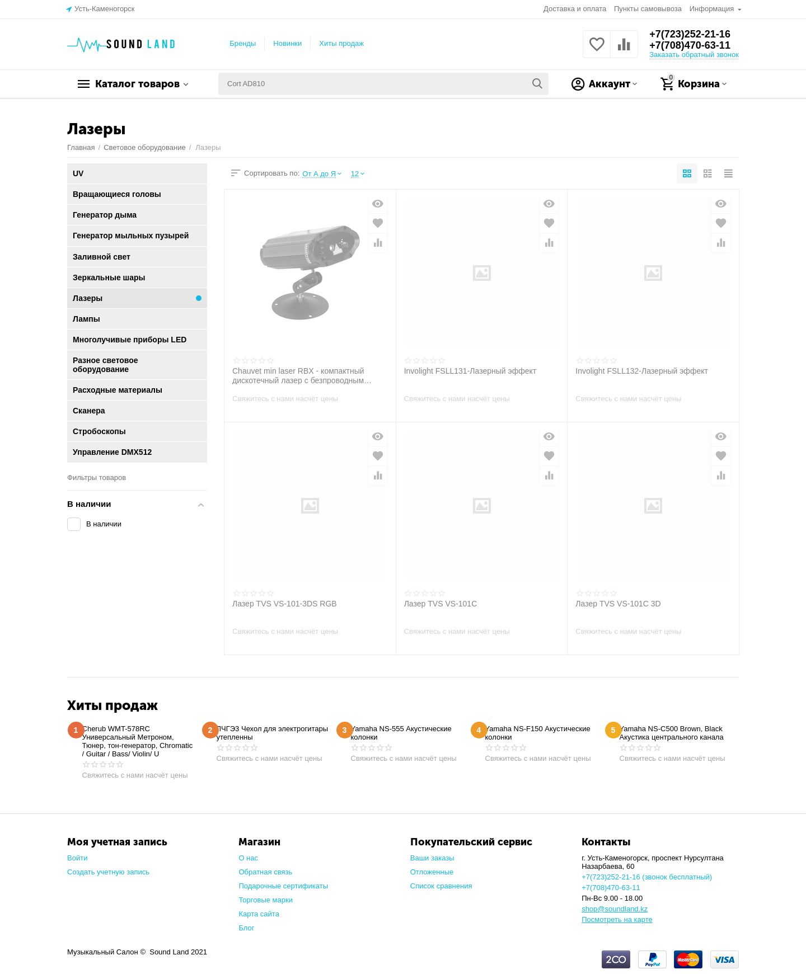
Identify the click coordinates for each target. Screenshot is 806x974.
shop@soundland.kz (615, 909)
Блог (246, 928)
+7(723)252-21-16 (689, 34)
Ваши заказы (432, 858)
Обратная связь (265, 872)
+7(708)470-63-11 (689, 45)
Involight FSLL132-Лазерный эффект (641, 370)
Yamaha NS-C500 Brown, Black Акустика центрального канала (672, 732)
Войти (77, 858)
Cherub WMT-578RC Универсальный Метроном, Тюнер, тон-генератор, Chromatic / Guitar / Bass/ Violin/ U (137, 741)
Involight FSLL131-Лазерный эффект (470, 370)
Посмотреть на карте (617, 919)
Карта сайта (258, 914)
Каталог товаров (137, 83)
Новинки (287, 43)
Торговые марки (265, 900)
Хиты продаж (341, 43)
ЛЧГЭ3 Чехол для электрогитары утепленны (273, 732)
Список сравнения (441, 886)
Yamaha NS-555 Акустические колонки (401, 732)
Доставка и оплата (574, 8)
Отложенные (432, 872)
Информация (713, 8)
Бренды (242, 43)
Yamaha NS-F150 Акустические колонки (538, 732)
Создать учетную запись (108, 872)
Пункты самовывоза (648, 8)
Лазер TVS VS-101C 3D (617, 603)
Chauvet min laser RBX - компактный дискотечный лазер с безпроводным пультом (298, 375)
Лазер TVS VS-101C (440, 603)
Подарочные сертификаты (283, 886)
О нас (248, 858)
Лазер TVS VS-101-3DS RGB (284, 603)
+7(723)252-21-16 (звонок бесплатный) (647, 877)
